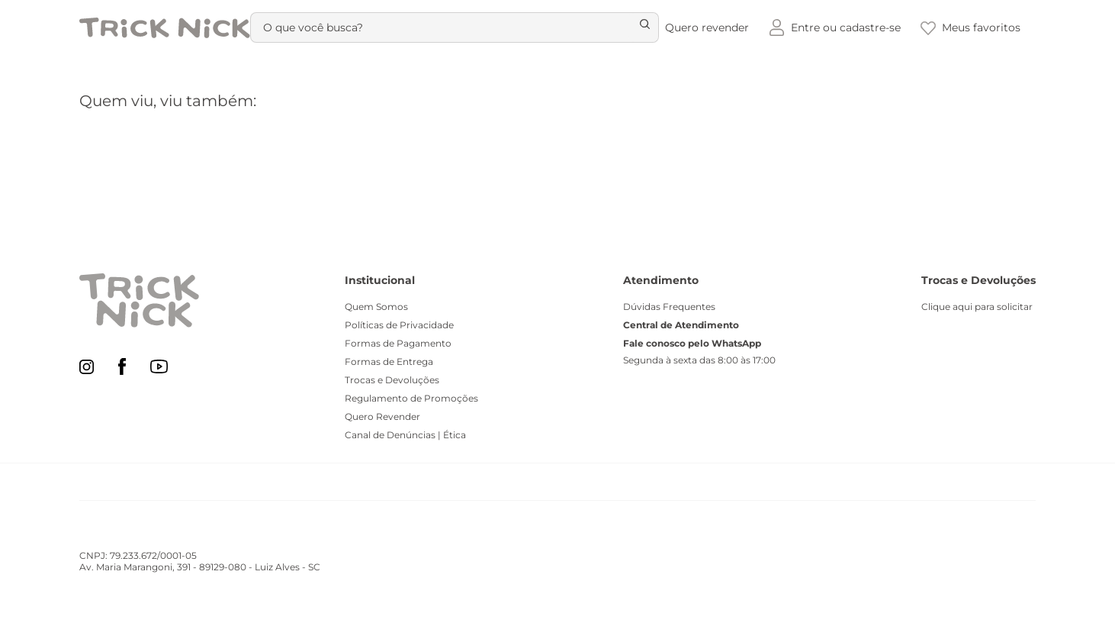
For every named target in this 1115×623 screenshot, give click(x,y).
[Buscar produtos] (637, 27)
